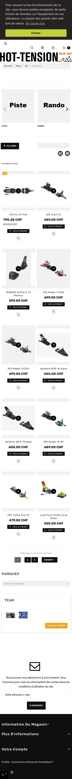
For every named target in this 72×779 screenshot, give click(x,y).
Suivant (49, 559)
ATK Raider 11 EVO (53, 292)
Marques (11, 573)
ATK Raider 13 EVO (18, 368)
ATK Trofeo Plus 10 (18, 514)
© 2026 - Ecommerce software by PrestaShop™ (27, 761)
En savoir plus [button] (35, 23)
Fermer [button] (36, 33)
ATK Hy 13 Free (18, 214)
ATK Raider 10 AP (54, 441)
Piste (4, 125)
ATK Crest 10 (53, 214)
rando (41, 125)
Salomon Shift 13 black (18, 441)
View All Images (56, 625)
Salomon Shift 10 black (53, 368)
